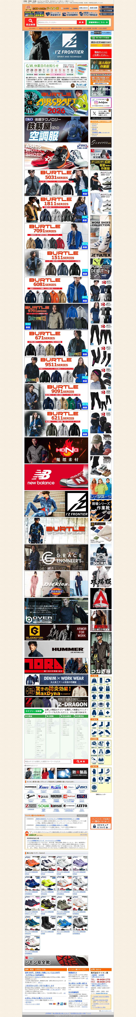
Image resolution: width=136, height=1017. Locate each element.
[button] (54, 61)
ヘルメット (65, 729)
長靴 (49, 727)
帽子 (37, 733)
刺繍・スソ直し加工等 (53, 989)
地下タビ (50, 725)
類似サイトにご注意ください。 (100, 53)
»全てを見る (83, 834)
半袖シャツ (29, 733)
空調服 (28, 721)
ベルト (78, 725)
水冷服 (28, 723)
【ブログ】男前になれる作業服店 (100, 121)
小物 (77, 731)
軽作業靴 (50, 723)
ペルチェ (28, 725)
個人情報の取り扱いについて (61, 1013)
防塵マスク (65, 719)
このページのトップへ (106, 1010)
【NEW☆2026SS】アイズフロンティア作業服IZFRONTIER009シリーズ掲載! (57, 819)
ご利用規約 (48, 1013)
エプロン (78, 727)
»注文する (84, 1006)
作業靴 (50, 716)
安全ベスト (65, 731)
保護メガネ (65, 733)
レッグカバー (80, 747)
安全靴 (49, 719)
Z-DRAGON (31, 809)
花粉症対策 (65, 725)
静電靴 (49, 721)
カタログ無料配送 (75, 1001)
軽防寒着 (38, 731)
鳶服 (37, 737)
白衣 (37, 754)
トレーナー (39, 744)
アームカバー (80, 739)
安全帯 (64, 727)
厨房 (49, 729)
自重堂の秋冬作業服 (56, 28)
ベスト (38, 719)
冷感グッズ (79, 719)
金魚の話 (94, 129)
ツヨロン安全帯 (102, 28)
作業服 (28, 716)
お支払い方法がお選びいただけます (38, 998)
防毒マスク (65, 721)
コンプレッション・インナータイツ (40, 740)
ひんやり (94, 125)
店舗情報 (75, 8)
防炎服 (38, 746)
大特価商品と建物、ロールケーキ (100, 132)
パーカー (38, 756)
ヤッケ (38, 752)
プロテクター (51, 733)
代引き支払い (30, 1000)
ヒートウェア (40, 727)
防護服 (64, 723)
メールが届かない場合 (99, 1007)
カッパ (38, 748)
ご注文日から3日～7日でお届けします (39, 986)
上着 (27, 719)
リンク (89, 1013)
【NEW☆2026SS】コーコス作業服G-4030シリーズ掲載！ (52, 825)
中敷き (49, 731)
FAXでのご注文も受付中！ (99, 984)
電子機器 (78, 733)
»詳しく (40, 982)
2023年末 (94, 136)
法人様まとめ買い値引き (78, 983)
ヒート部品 (79, 737)
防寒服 (38, 729)
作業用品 (79, 716)
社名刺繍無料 (74, 992)
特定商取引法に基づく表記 (78, 1013)
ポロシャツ (39, 723)
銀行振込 (28, 1002)
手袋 (77, 721)
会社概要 (66, 8)
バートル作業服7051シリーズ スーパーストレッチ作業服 (44, 840)
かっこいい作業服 (67, 28)
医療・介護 (39, 750)
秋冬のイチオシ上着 (44, 28)
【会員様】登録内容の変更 (100, 1000)
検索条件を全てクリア (32, 765)
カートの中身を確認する (101, 38)
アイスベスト (30, 727)
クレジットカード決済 (33, 1004)
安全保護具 (66, 716)
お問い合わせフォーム (98, 977)
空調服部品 (79, 735)
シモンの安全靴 (87, 28)
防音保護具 (65, 735)
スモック (38, 721)
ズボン (28, 729)
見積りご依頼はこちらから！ (100, 985)
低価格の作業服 (78, 28)
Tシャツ (38, 725)
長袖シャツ (29, 731)
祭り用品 (94, 28)
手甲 (77, 741)
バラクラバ (79, 748)
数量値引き (38, 977)
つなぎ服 (38, 735)
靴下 (77, 723)
